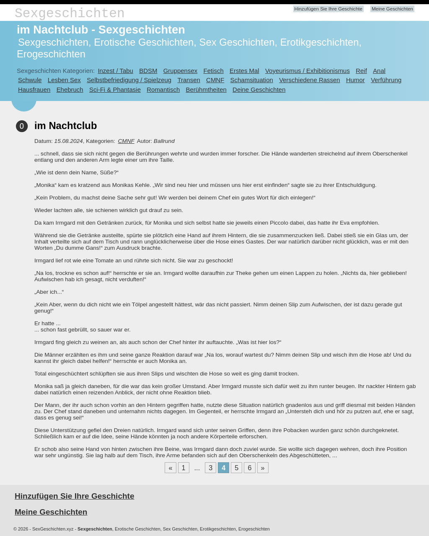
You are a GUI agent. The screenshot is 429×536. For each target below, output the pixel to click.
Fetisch (214, 70)
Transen (188, 79)
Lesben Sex (64, 79)
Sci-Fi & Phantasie (115, 89)
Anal (379, 70)
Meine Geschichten (392, 8)
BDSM (148, 70)
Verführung (386, 79)
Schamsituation (251, 79)
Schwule (30, 79)
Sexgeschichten (70, 13)
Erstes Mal (244, 70)
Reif (361, 70)
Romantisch (163, 89)
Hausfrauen (34, 89)
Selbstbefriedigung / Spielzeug (129, 79)
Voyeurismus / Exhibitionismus (307, 70)
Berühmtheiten (206, 89)
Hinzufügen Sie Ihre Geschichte (328, 8)
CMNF (215, 79)
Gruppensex (180, 70)
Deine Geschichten (259, 89)
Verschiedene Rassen (309, 79)
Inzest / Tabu (115, 70)
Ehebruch (70, 89)
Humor (355, 79)
